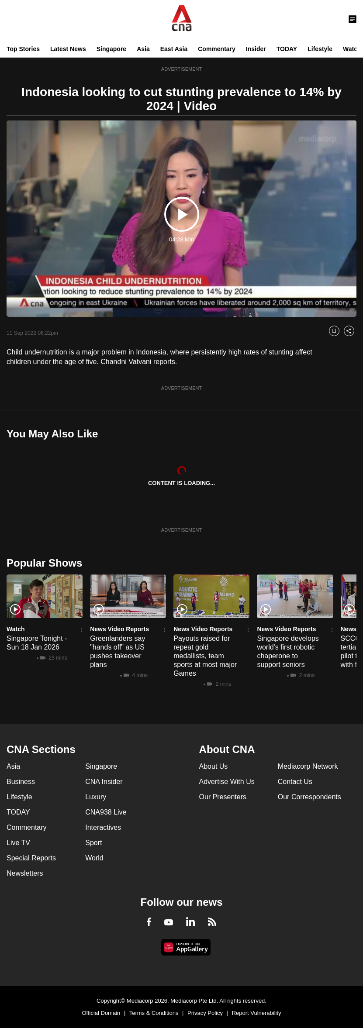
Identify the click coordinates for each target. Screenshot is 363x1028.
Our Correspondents (309, 797)
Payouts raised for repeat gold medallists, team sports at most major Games (205, 656)
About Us (213, 766)
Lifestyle (320, 48)
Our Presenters (222, 797)
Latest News (68, 48)
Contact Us (295, 781)
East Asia (174, 48)
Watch (352, 48)
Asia (143, 48)
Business (21, 781)
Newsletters (25, 873)
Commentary (216, 48)
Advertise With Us (227, 781)
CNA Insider (103, 781)
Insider (256, 48)
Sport (93, 842)
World (94, 858)
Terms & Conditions (154, 1013)
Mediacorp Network (308, 766)
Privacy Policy (205, 1013)
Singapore (111, 48)
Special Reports (31, 858)
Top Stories (23, 48)
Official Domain (101, 1013)
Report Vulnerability (256, 1013)
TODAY (287, 48)
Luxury (95, 797)
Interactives (103, 827)
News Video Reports (119, 629)
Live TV (18, 842)
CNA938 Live (105, 812)
